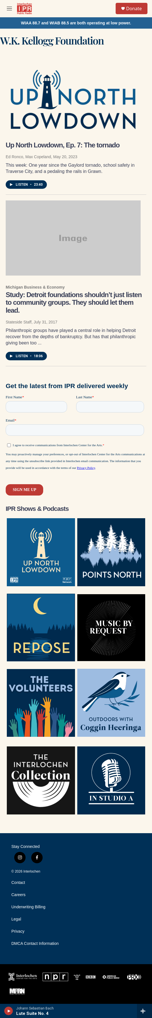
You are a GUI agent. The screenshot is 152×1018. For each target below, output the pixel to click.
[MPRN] (17, 991)
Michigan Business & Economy (35, 287)
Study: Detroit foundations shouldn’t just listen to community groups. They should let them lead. (73, 302)
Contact (18, 883)
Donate (134, 8)
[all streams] (144, 1011)
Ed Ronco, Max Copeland (28, 157)
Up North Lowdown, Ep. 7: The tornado (63, 145)
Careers (18, 895)
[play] (8, 1011)
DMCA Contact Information (35, 943)
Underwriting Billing (28, 907)
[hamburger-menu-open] (9, 8)
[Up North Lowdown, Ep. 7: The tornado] (73, 98)
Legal (16, 919)
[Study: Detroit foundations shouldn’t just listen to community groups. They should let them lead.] (73, 238)
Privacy (17, 931)
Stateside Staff (19, 322)
